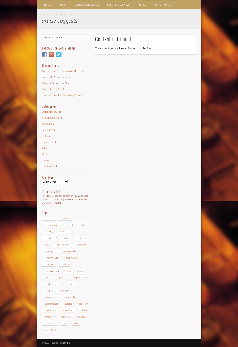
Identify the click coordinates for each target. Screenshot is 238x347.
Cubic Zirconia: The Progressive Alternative (63, 70)
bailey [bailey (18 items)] (83, 225)
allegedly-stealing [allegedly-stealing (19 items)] (53, 225)
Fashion (142, 4)
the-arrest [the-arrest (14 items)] (83, 303)
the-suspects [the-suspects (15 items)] (68, 310)
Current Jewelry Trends (53, 89)
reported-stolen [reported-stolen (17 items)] (81, 277)
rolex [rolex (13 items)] (73, 284)
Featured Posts (49, 141)
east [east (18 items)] (47, 244)
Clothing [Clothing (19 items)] (48, 231)
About (63, 4)
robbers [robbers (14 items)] (60, 284)
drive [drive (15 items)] (79, 238)
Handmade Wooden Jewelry (56, 77)
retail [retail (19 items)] (47, 284)
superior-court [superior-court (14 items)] (51, 303)
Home (47, 4)
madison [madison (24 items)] (65, 264)
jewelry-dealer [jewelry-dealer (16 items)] (70, 251)
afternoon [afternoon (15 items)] (66, 218)
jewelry (45, 160)
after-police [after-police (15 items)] (50, 218)
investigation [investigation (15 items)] (50, 251)
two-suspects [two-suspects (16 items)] (50, 323)
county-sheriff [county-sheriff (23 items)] (51, 238)
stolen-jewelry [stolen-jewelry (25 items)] (51, 297)
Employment (48, 123)
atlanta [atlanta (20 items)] (71, 225)
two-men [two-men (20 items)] (81, 316)
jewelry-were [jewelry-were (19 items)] (72, 257)
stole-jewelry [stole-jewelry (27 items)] (66, 290)
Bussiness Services (118, 4)
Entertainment (164, 4)
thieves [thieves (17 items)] (85, 310)
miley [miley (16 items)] (68, 271)
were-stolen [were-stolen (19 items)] (50, 330)
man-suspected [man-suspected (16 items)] (52, 271)
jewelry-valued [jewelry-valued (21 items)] (51, 257)
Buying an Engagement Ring (55, 83)
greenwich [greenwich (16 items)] (81, 244)
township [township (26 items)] (66, 316)
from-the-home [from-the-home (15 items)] (63, 244)
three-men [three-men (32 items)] (50, 316)
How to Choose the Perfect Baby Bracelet (62, 95)
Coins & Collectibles (87, 4)
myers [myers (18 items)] (81, 271)
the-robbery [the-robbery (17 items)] (50, 310)
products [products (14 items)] (63, 277)
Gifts (44, 148)
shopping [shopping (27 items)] (49, 290)
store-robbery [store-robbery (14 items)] (71, 297)
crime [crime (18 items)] (67, 238)
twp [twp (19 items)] (65, 323)
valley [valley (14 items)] (76, 323)
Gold (44, 154)
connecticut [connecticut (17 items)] (65, 231)
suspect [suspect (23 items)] (68, 303)
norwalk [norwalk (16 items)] (48, 277)
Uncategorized (49, 166)
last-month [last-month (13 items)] (50, 264)
